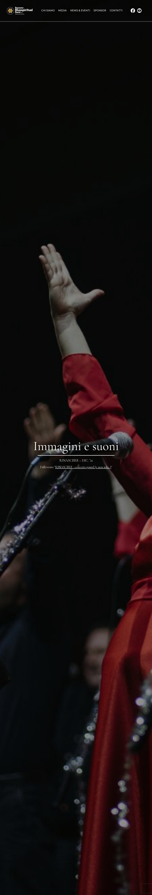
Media (62, 10)
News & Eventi (80, 10)
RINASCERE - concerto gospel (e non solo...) (83, 467)
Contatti (116, 10)
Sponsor (100, 10)
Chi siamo (48, 10)
